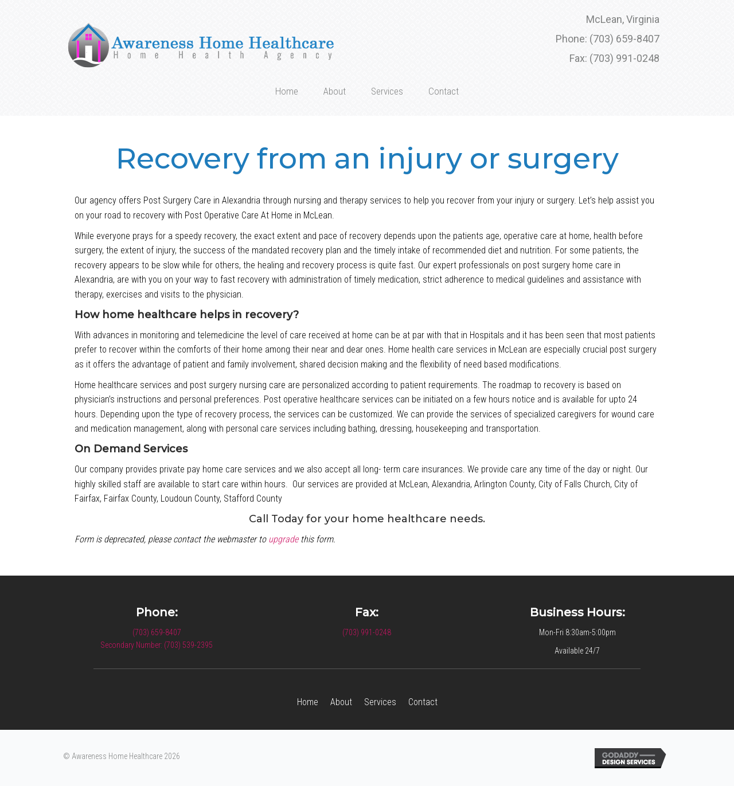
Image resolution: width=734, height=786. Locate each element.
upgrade (283, 539)
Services (380, 702)
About (341, 702)
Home (307, 702)
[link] (286, 90)
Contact (423, 702)
